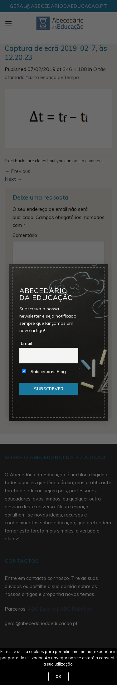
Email (26, 343)
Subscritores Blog (44, 371)
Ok (58, 676)
